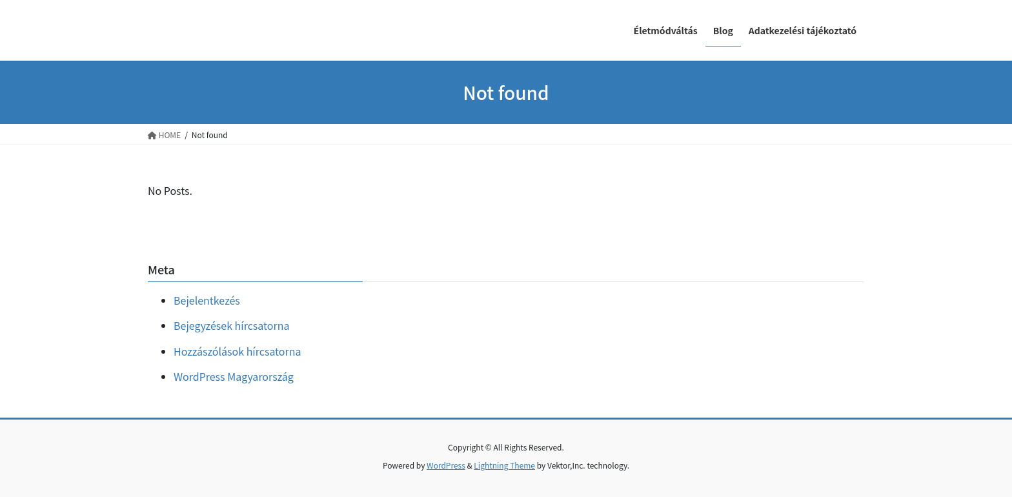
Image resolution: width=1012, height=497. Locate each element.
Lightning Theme (504, 465)
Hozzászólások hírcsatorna (237, 351)
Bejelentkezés (207, 300)
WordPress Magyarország (234, 376)
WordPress (446, 465)
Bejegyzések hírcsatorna (231, 325)
